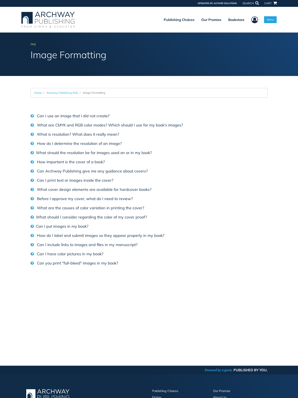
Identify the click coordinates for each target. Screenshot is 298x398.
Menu (270, 19)
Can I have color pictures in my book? (67, 253)
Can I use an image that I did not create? (70, 115)
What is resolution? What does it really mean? (75, 134)
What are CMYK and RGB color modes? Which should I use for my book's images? (107, 125)
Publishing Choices (179, 20)
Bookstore (236, 20)
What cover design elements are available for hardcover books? (91, 189)
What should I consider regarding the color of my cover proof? (89, 217)
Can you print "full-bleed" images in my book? (74, 263)
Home (38, 92)
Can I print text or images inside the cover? (72, 180)
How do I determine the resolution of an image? (76, 143)
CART (270, 3)
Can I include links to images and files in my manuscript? (84, 244)
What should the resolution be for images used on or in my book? (91, 152)
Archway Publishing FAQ (62, 92)
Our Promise (211, 20)
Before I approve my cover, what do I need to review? (82, 198)
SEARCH (250, 3)
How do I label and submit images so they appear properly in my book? (97, 235)
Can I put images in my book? (59, 226)
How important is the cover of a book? (68, 161)
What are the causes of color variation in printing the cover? (87, 207)
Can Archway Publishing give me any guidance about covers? (89, 171)
